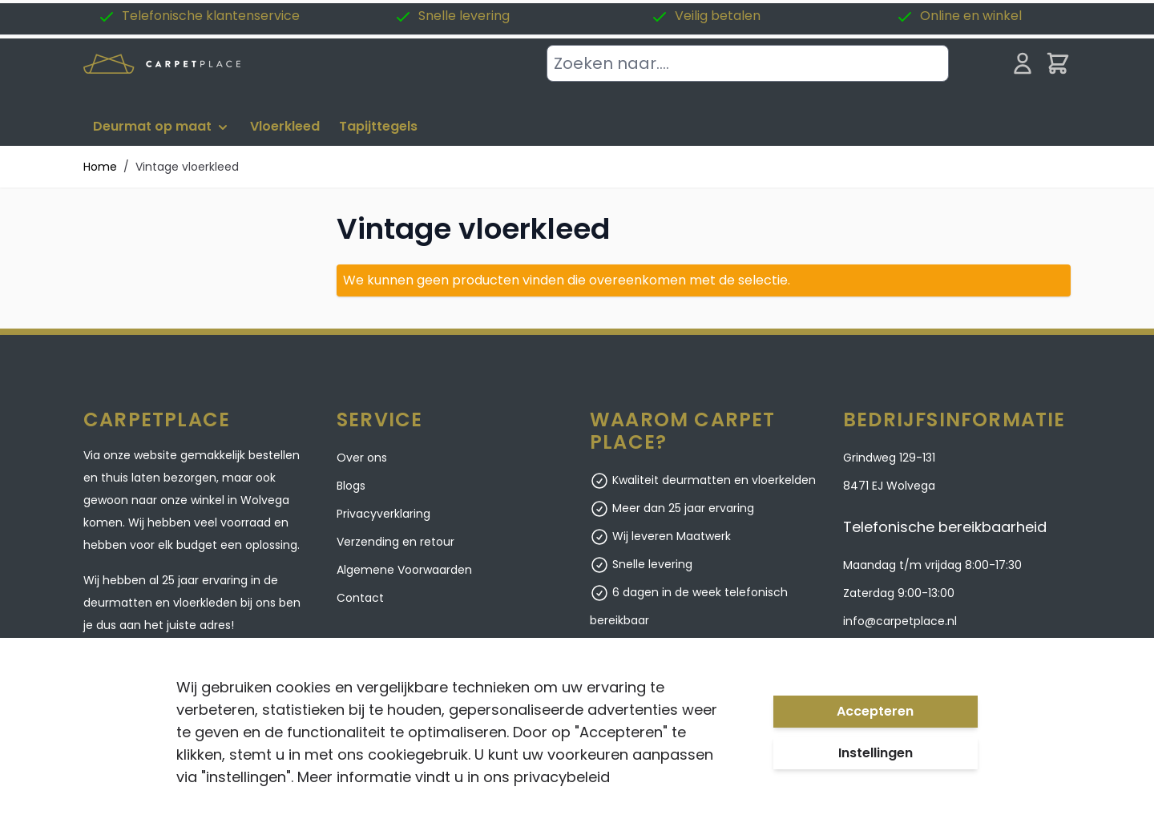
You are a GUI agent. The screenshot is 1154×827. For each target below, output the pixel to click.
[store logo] (161, 64)
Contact (360, 598)
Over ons (362, 458)
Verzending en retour (395, 542)
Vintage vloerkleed (187, 167)
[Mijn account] (1022, 63)
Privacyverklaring (383, 514)
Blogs (351, 486)
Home (100, 167)
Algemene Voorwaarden (404, 570)
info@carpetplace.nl (900, 621)
